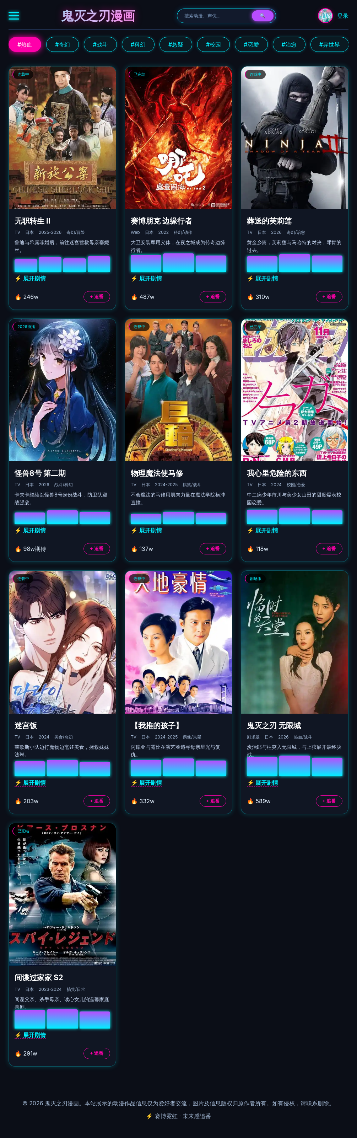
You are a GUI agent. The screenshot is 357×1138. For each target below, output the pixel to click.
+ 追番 (97, 296)
